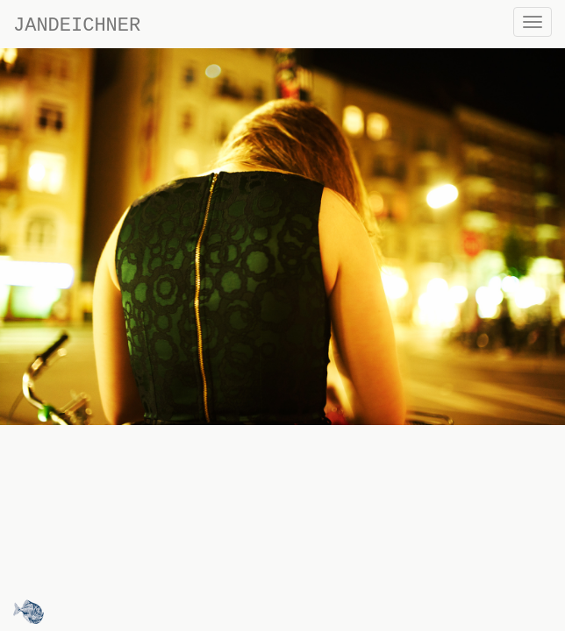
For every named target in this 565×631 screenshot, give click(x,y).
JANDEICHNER (76, 26)
